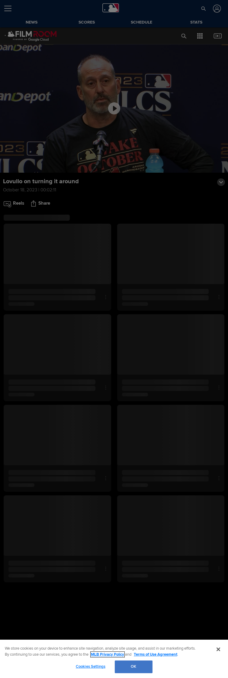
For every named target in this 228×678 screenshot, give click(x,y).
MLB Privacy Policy (107, 654)
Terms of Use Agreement (155, 654)
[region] (114, 659)
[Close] (218, 649)
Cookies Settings (90, 666)
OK (133, 666)
